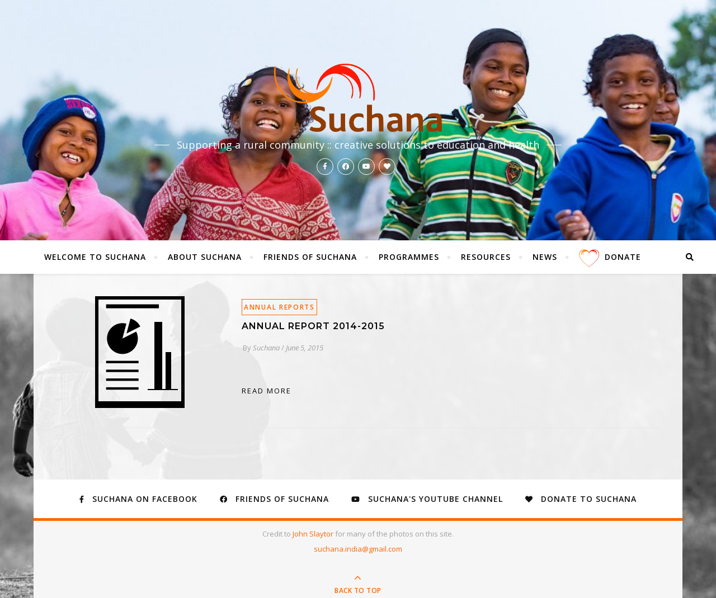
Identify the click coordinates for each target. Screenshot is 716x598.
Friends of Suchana (310, 256)
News (545, 256)
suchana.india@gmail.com (358, 549)
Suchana (266, 348)
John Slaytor (314, 534)
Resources (486, 256)
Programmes (409, 256)
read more (266, 391)
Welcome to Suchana (95, 256)
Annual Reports (279, 307)
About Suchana (205, 256)
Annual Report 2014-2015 (313, 326)
